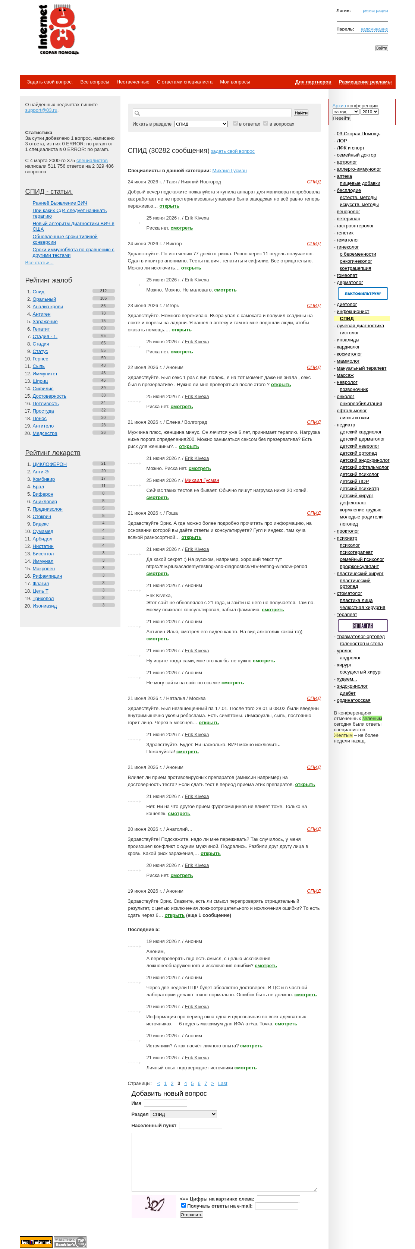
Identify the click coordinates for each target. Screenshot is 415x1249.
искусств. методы (359, 204)
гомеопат (347, 275)
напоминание (374, 28)
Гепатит (41, 329)
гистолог (349, 332)
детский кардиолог (361, 432)
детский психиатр (359, 488)
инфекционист (353, 311)
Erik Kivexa (197, 218)
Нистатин (43, 546)
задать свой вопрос (233, 151)
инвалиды (348, 340)
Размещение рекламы (365, 82)
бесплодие (349, 190)
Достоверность (50, 396)
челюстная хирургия (363, 607)
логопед (349, 524)
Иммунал (43, 561)
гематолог (348, 240)
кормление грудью (360, 509)
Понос (40, 418)
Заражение (45, 321)
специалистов (92, 160)
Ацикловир (45, 501)
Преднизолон (48, 509)
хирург (344, 665)
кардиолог (348, 347)
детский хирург (357, 495)
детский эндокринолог (365, 460)
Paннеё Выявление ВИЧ (60, 203)
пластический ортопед (355, 583)
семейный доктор (356, 155)
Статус (40, 351)
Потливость (46, 403)
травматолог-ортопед (361, 636)
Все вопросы (94, 82)
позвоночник (354, 389)
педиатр (346, 425)
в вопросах (282, 124)
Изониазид (45, 606)
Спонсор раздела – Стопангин (363, 625)
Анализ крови (48, 306)
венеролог (348, 211)
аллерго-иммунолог (359, 169)
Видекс (41, 524)
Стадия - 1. (45, 336)
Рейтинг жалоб (48, 280)
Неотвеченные (133, 82)
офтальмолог (352, 410)
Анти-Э (41, 471)
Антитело (43, 426)
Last (222, 1083)
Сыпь (39, 366)
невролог (347, 382)
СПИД (347, 318)
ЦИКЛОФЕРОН (50, 464)
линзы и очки (354, 417)
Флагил (41, 583)
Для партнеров (313, 82)
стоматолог (349, 593)
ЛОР (342, 140)
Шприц (40, 381)
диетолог (347, 304)
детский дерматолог (362, 439)
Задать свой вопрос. (50, 82)
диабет (348, 693)
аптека (344, 176)
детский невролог (360, 446)
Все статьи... (39, 262)
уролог (344, 650)
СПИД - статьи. (49, 191)
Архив (339, 105)
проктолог (348, 531)
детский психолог (359, 474)
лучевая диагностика (360, 325)
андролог (350, 657)
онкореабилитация (361, 403)
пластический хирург (360, 573)
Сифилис (43, 388)
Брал (38, 486)
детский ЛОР (354, 481)
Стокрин (42, 516)
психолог (350, 545)
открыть (169, 206)
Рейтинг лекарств (53, 453)
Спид (38, 291)
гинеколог (348, 247)
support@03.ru (41, 110)
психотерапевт (356, 552)
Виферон (43, 494)
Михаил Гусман (229, 170)
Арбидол (43, 539)
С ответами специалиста (185, 82)
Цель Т (40, 591)
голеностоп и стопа (361, 643)
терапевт (347, 614)
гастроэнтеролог (355, 225)
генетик (345, 233)
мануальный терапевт (361, 368)
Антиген (42, 314)
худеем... (347, 679)
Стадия (41, 344)
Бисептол (43, 553)
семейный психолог (362, 559)
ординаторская (353, 700)
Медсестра (45, 433)
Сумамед (43, 531)
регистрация (375, 10)
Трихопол (43, 598)
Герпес (40, 359)
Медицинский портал (58, 30)
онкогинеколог (356, 261)
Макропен (44, 568)
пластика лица (356, 600)
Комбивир (44, 479)
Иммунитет (45, 373)
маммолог (348, 361)
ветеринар (348, 218)
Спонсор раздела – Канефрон (363, 293)
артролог (347, 162)
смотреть (181, 228)
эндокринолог (352, 686)
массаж (345, 375)
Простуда (43, 411)
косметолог (349, 354)
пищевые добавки (360, 183)
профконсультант (359, 566)
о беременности (358, 254)
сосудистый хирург (361, 672)
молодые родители (361, 517)
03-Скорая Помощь (358, 133)
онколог (345, 396)
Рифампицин (47, 576)
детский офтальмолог (364, 467)
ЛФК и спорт (350, 148)
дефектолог (353, 502)
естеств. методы (358, 197)
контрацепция (355, 268)
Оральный (44, 299)
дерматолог (350, 282)
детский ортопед (358, 453)
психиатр (347, 538)
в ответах (249, 124)
